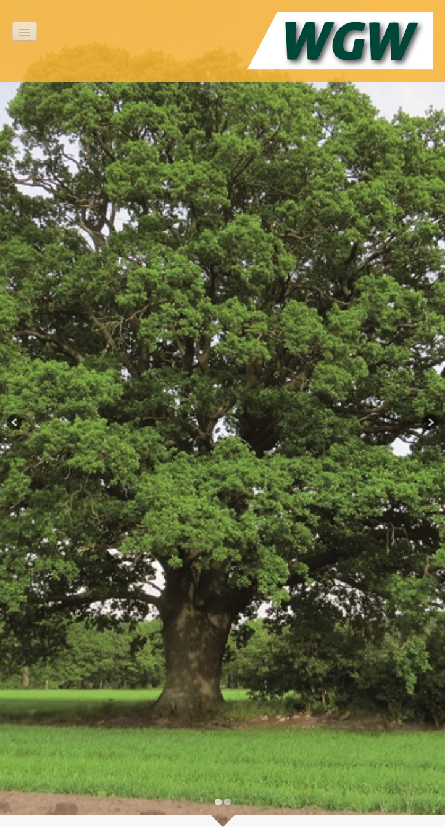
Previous (15, 423)
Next (429, 423)
